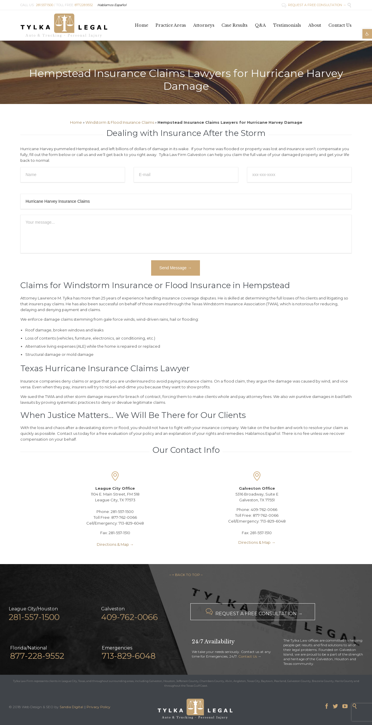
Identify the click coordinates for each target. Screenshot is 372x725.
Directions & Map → (115, 544)
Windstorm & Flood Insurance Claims (119, 122)
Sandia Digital (71, 707)
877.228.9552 (84, 5)
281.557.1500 (44, 5)
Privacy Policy (98, 707)
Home (76, 122)
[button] (367, 34)
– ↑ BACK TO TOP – (186, 575)
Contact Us (247, 656)
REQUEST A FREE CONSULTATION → (314, 5)
